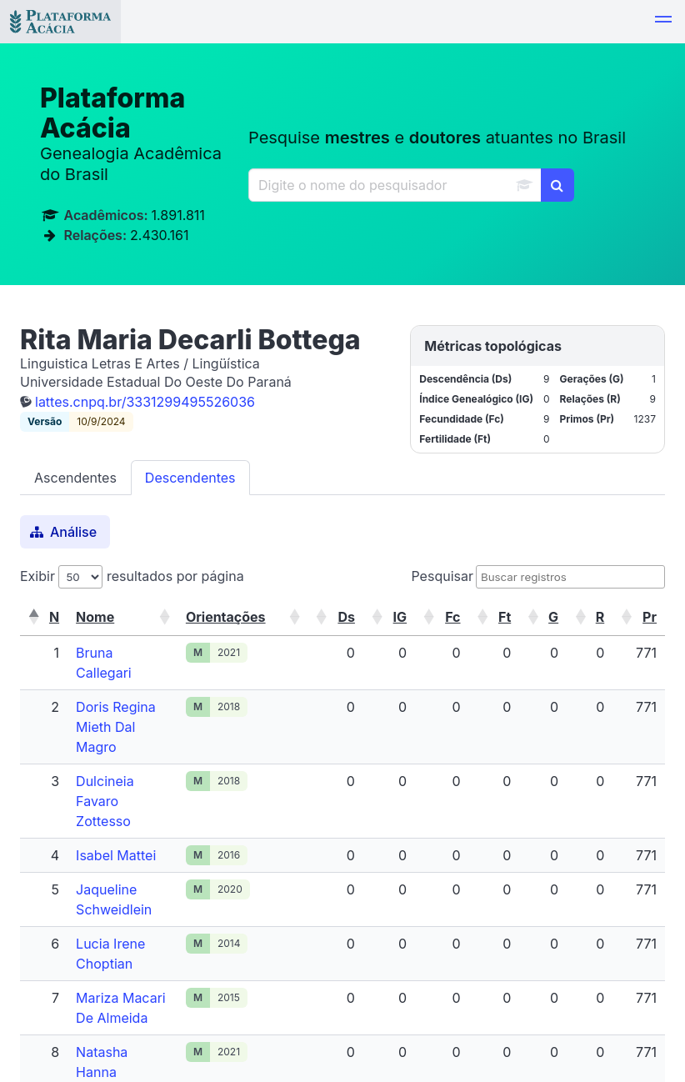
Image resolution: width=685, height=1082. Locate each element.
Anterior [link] (438, 1009)
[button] (663, 21)
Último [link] (630, 1009)
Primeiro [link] (357, 1009)
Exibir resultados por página (132, 576)
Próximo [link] (554, 1009)
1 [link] (496, 1009)
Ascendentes (75, 477)
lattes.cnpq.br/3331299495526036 (145, 401)
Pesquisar (442, 576)
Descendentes (190, 477)
